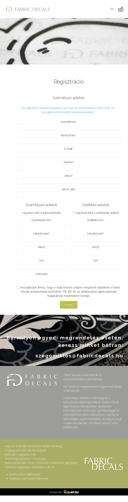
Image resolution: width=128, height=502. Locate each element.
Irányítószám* (41, 233)
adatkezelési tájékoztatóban (99, 291)
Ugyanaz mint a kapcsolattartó (41, 212)
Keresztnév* (68, 135)
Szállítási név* (95, 220)
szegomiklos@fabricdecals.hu (79, 355)
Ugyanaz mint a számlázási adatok (97, 212)
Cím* (42, 260)
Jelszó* (68, 175)
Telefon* (68, 162)
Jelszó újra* (69, 189)
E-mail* (68, 148)
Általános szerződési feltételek (29, 478)
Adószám (42, 274)
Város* (42, 247)
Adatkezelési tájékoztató (25, 474)
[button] (111, 9)
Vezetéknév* (69, 121)
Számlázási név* (41, 220)
